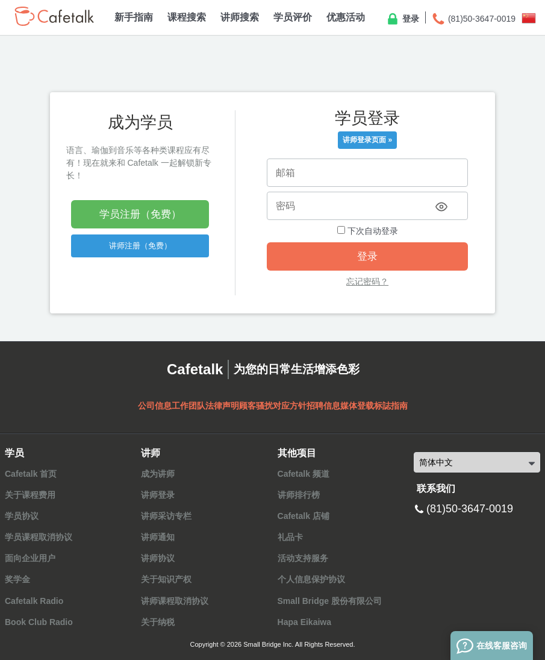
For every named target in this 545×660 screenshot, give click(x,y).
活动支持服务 (303, 558)
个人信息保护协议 (311, 579)
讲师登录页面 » (367, 140)
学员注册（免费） (140, 214)
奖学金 (17, 579)
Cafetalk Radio (34, 601)
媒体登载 (357, 405)
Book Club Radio (39, 622)
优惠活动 (345, 17)
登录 (402, 19)
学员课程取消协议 (38, 537)
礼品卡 (290, 537)
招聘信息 (323, 405)
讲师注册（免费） (140, 245)
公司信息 (155, 405)
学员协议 (22, 516)
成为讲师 (158, 474)
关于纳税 (158, 622)
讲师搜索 (239, 17)
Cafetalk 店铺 (303, 516)
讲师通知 (158, 537)
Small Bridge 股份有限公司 (330, 601)
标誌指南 (391, 405)
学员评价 (292, 17)
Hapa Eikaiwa (305, 622)
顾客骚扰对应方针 (273, 405)
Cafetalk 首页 (31, 474)
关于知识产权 (166, 579)
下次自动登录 (367, 231)
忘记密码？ (367, 281)
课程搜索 (186, 17)
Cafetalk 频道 (303, 474)
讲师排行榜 (299, 495)
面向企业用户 (30, 558)
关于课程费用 (30, 495)
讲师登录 (158, 495)
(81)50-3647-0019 (473, 19)
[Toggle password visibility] (441, 207)
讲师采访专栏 (166, 516)
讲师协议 (158, 558)
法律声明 (222, 405)
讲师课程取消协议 (174, 601)
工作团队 (188, 405)
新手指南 (133, 17)
